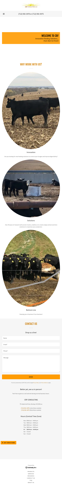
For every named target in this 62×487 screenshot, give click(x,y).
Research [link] (31, 476)
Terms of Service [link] (44, 382)
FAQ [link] (31, 480)
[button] (3, 14)
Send (31, 377)
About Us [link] (31, 482)
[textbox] (31, 338)
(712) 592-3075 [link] (38, 14)
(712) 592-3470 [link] (24, 14)
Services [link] (31, 473)
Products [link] (31, 471)
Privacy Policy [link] (36, 382)
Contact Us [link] (31, 478)
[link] (31, 5)
